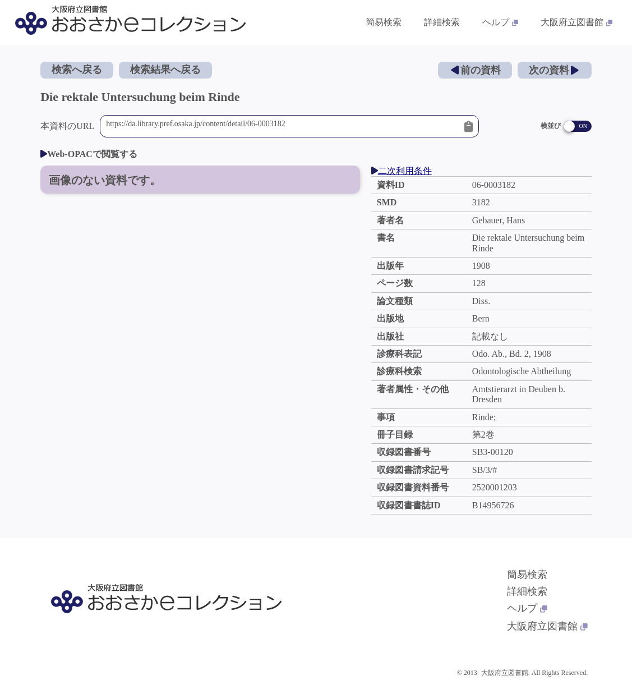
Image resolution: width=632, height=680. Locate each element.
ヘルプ (527, 608)
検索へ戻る (77, 69)
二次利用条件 (401, 171)
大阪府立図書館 (547, 626)
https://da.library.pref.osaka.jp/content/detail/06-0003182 (282, 126)
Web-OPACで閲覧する (88, 154)
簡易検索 (527, 574)
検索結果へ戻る (165, 69)
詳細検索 (527, 591)
